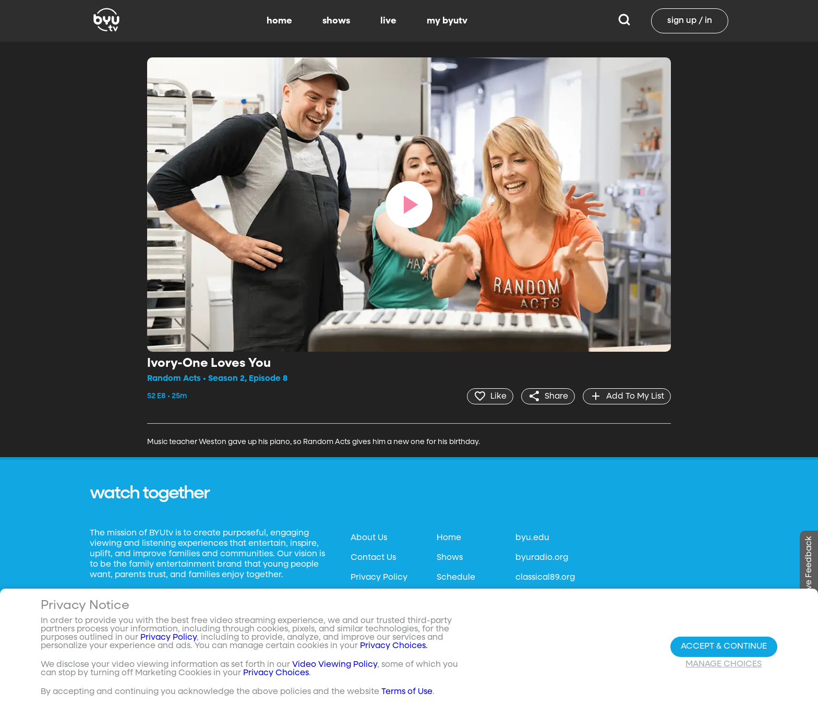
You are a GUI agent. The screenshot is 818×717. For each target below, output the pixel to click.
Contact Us (373, 558)
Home (449, 538)
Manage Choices (723, 664)
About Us (369, 538)
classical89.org (545, 577)
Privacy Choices (276, 673)
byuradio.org (541, 558)
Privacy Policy (379, 577)
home (279, 21)
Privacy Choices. (394, 646)
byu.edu (532, 538)
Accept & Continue (724, 646)
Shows (450, 558)
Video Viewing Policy (334, 665)
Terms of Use (406, 692)
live (388, 21)
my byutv (447, 21)
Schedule (456, 577)
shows (336, 21)
